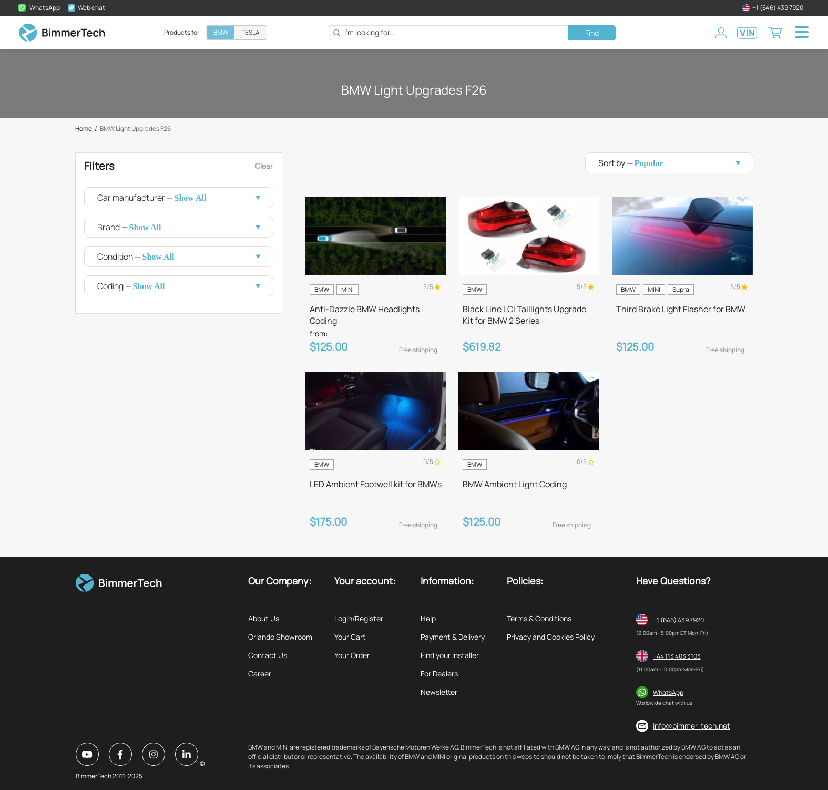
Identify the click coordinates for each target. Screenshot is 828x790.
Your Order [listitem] (352, 655)
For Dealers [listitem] (439, 674)
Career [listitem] (259, 674)
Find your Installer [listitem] (450, 655)
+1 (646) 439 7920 (678, 619)
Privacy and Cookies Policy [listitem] (551, 637)
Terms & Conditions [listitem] (539, 618)
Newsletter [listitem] (439, 692)
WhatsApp (668, 692)
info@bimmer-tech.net (691, 726)
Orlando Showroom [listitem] (280, 637)
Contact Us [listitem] (267, 655)
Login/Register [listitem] (358, 618)
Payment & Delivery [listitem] (453, 637)
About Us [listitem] (263, 618)
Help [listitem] (428, 618)
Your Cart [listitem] (350, 637)
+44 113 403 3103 (677, 656)
